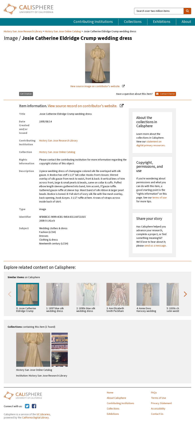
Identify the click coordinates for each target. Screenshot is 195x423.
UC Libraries (43, 414)
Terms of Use (158, 398)
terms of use (159, 198)
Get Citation (26, 94)
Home (110, 392)
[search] (187, 11)
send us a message (155, 246)
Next (185, 294)
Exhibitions (161, 21)
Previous (9, 294)
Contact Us (157, 414)
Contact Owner (165, 94)
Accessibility (158, 408)
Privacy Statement (161, 403)
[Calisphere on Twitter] (27, 406)
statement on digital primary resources (150, 143)
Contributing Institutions (93, 21)
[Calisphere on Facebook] (34, 406)
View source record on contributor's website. (83, 106)
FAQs (154, 392)
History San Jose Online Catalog (63, 31)
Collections (132, 21)
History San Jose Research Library (23, 31)
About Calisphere (116, 398)
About (186, 21)
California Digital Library (35, 418)
